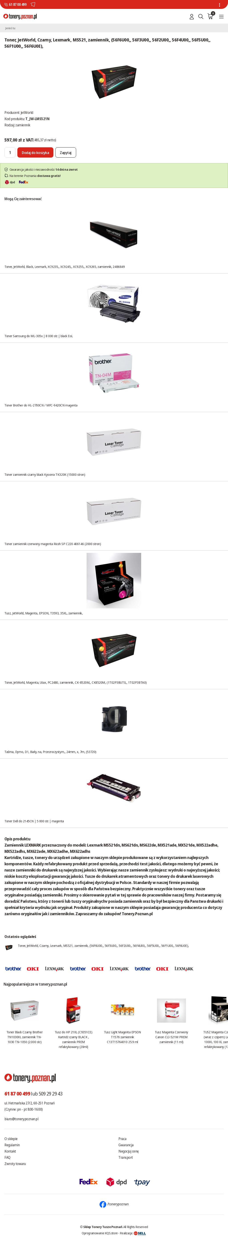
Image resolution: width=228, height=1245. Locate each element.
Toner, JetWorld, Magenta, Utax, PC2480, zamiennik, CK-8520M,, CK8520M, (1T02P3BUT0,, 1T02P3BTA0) (75, 682)
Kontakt (10, 1151)
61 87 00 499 (17, 4)
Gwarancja (126, 1144)
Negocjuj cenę (128, 1151)
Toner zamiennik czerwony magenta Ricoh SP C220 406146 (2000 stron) (52, 543)
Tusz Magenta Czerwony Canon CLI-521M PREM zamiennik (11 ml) (171, 1037)
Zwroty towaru (15, 1163)
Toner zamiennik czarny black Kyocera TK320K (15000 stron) (44, 474)
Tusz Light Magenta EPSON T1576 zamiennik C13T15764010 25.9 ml (122, 1037)
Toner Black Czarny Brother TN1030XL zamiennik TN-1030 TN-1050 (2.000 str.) (24, 1037)
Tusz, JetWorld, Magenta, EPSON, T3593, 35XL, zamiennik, (43, 613)
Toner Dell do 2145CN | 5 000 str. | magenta (34, 821)
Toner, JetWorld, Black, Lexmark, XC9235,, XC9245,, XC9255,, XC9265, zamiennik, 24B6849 (64, 266)
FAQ (7, 1157)
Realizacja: (133, 1233)
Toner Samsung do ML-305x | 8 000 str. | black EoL (38, 336)
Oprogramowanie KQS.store (100, 1233)
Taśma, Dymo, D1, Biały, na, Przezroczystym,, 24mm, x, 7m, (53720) (50, 751)
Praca (122, 1138)
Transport (125, 1157)
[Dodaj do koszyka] (35, 152)
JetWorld (27, 112)
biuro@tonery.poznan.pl (21, 1118)
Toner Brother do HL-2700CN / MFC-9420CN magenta (40, 405)
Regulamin (12, 1144)
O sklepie (11, 1138)
